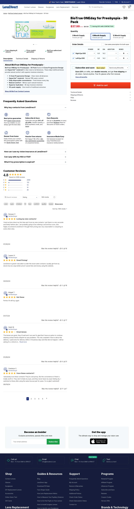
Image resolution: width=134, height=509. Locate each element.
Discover (75, 7)
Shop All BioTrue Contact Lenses (17, 91)
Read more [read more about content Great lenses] (23, 342)
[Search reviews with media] (48, 197)
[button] (16, 180)
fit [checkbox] (25, 204)
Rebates (104, 493)
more (27, 126)
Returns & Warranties (76, 486)
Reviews (100, 100)
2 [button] (31, 399)
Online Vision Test (11, 497)
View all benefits (81, 77)
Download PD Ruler (43, 486)
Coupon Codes (106, 497)
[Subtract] (120, 53)
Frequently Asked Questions (78, 479)
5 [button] (42, 399)
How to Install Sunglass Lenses (47, 504)
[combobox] (30, 197)
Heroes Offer (105, 501)
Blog (38, 479)
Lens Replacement (63, 7)
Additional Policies (75, 493)
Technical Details (22, 59)
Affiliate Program (106, 482)
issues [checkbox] (51, 204)
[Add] (127, 53)
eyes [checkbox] (12, 204)
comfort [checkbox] (36, 204)
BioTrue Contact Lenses (15, 13)
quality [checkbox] (44, 204)
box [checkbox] (30, 204)
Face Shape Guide (43, 490)
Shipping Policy (74, 490)
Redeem (56, 122)
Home (5, 13)
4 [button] (38, 399)
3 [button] (34, 399)
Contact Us (73, 504)
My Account (73, 482)
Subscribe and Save (108, 490)
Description (8, 59)
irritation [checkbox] (19, 204)
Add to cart (101, 85)
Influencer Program (107, 486)
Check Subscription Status (78, 501)
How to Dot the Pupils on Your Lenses (49, 501)
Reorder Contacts (105, 2)
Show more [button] (59, 204)
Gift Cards (8, 501)
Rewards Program (107, 479)
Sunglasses (50, 7)
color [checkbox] (6, 204)
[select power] (92, 53)
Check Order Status (75, 497)
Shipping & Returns (38, 59)
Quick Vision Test (13, 142)
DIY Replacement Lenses (13, 490)
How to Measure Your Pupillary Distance (50, 497)
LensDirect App (42, 482)
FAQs (100, 97)
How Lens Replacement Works (47, 493)
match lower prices (13, 121)
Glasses (41, 7)
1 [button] (27, 399)
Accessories (9, 493)
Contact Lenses (30, 7)
